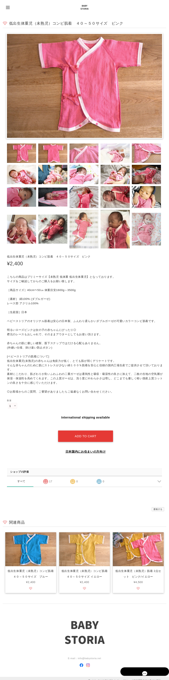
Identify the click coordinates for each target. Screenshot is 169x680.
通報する (157, 505)
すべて (21, 477)
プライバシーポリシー (120, 676)
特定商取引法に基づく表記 (147, 676)
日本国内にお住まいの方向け (85, 447)
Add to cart (85, 432)
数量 (9, 401)
